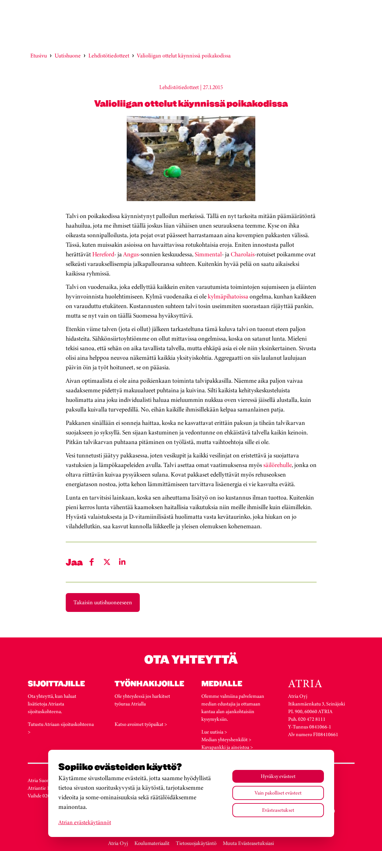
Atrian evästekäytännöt (84, 822)
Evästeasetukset (278, 810)
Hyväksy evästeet (278, 776)
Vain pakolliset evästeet (278, 792)
